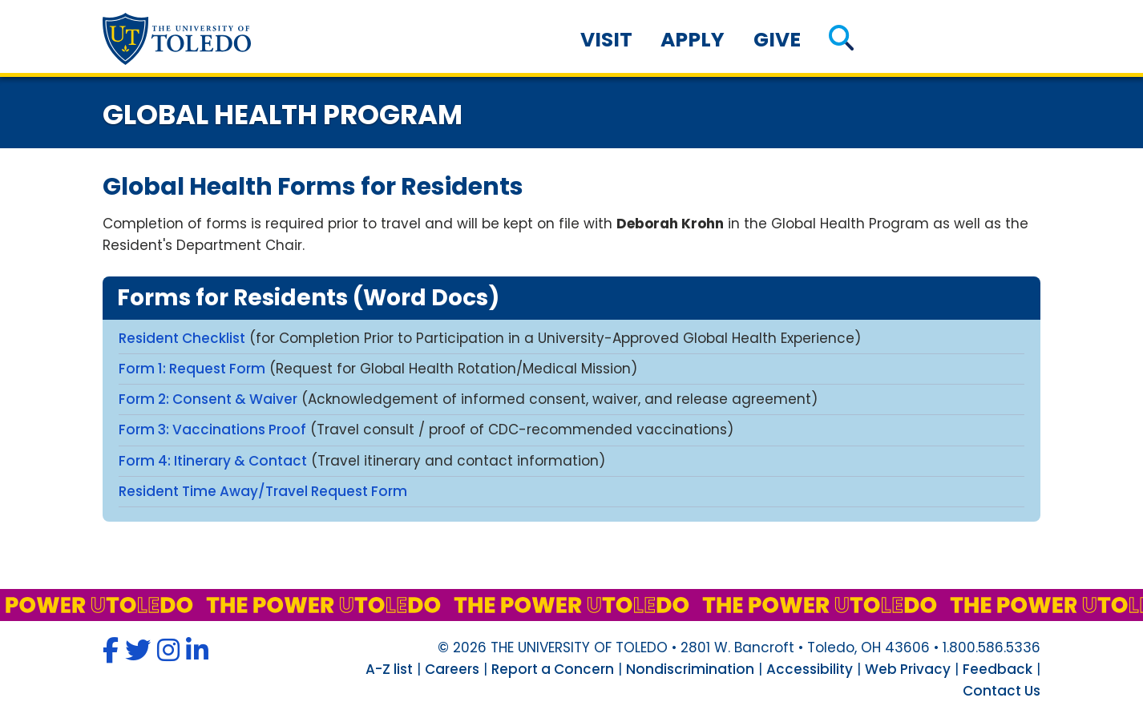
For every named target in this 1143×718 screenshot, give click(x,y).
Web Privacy (908, 669)
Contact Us (1001, 690)
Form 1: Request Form (192, 368)
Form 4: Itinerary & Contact (213, 460)
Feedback (997, 669)
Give (777, 40)
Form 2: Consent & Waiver (208, 399)
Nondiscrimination (690, 669)
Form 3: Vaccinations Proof (212, 429)
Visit (606, 40)
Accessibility (809, 669)
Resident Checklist (182, 338)
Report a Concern (552, 669)
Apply (692, 40)
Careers (452, 669)
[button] (841, 40)
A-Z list (389, 669)
